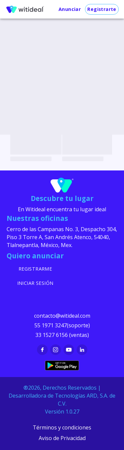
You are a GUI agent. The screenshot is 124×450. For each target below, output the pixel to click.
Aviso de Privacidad (62, 438)
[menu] (25, 9)
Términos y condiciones (62, 427)
